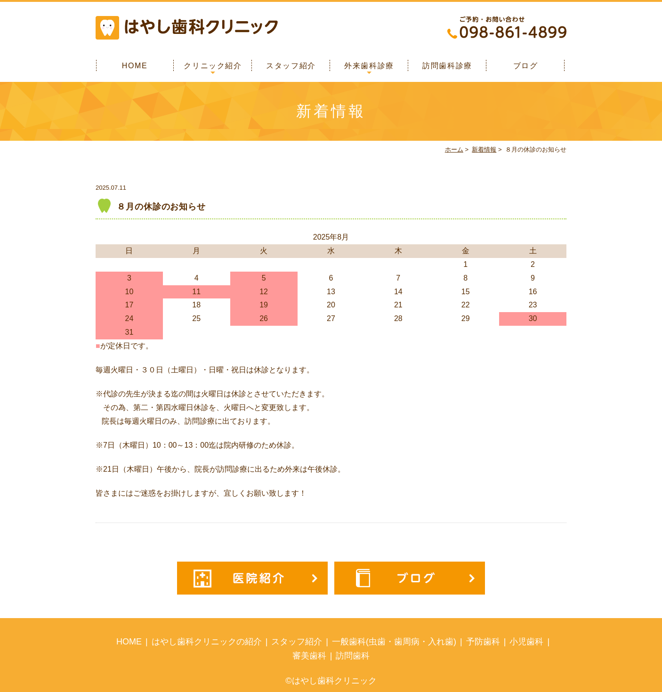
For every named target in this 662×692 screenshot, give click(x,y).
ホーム (454, 149)
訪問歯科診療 (447, 66)
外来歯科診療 (369, 66)
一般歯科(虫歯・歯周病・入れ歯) (394, 641)
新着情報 (484, 149)
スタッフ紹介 (291, 66)
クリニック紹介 (213, 66)
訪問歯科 (353, 655)
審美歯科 (309, 655)
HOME (134, 66)
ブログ (525, 66)
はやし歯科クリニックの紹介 (207, 641)
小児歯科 (526, 641)
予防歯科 (483, 641)
